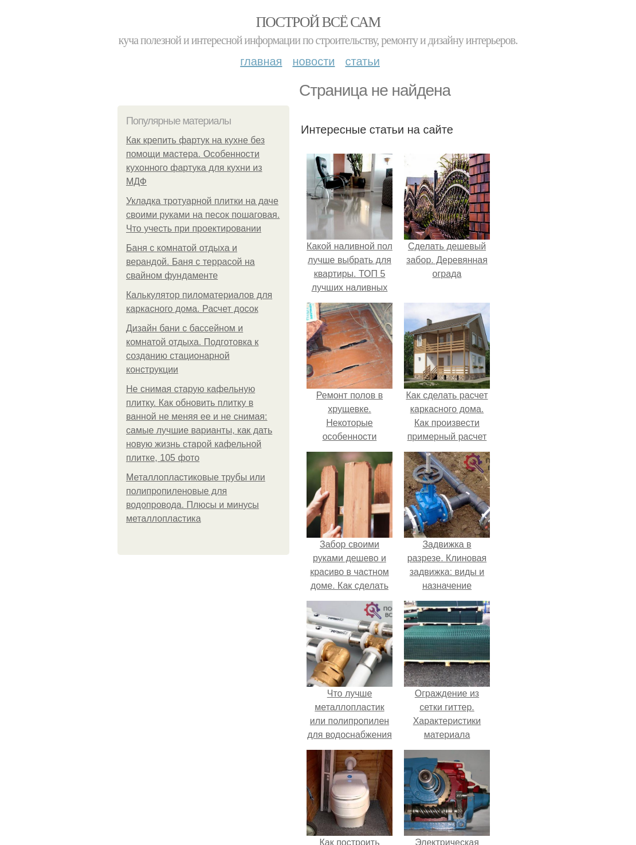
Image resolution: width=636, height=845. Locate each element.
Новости (313, 61)
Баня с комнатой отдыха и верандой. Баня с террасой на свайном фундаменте (190, 261)
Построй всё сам (318, 22)
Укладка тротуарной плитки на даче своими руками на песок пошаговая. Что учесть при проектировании (203, 214)
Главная (261, 61)
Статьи (362, 61)
